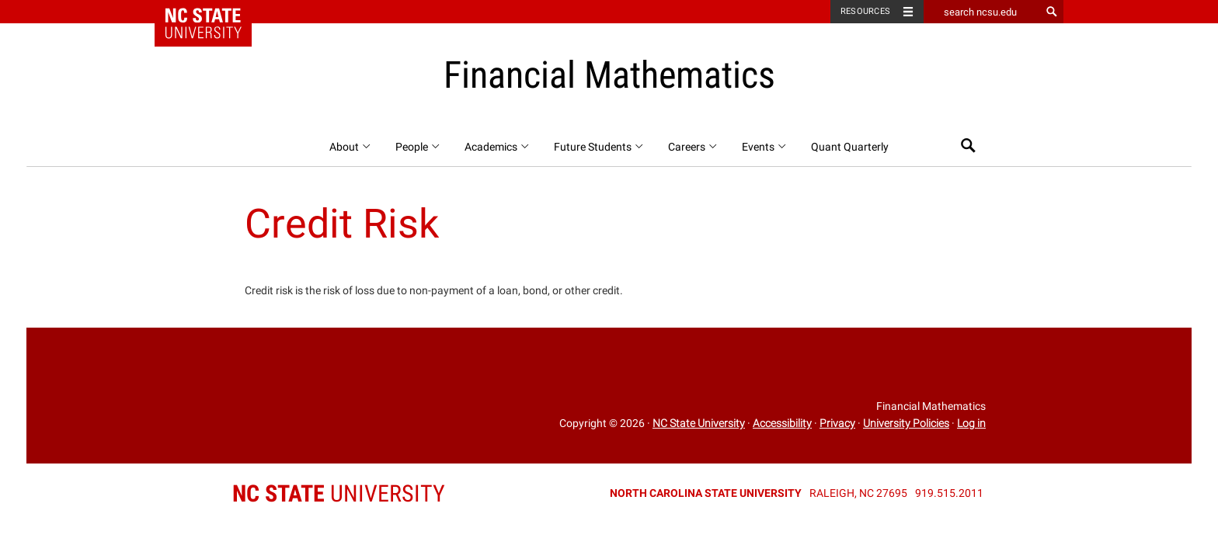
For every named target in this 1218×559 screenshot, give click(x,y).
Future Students (599, 147)
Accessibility (782, 423)
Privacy (837, 423)
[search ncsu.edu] (982, 11)
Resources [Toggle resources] (865, 11)
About (350, 147)
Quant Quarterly (850, 147)
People (418, 147)
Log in (971, 423)
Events (765, 147)
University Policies (906, 423)
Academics (498, 147)
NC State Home (213, 11)
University (338, 493)
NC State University (698, 423)
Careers (693, 147)
